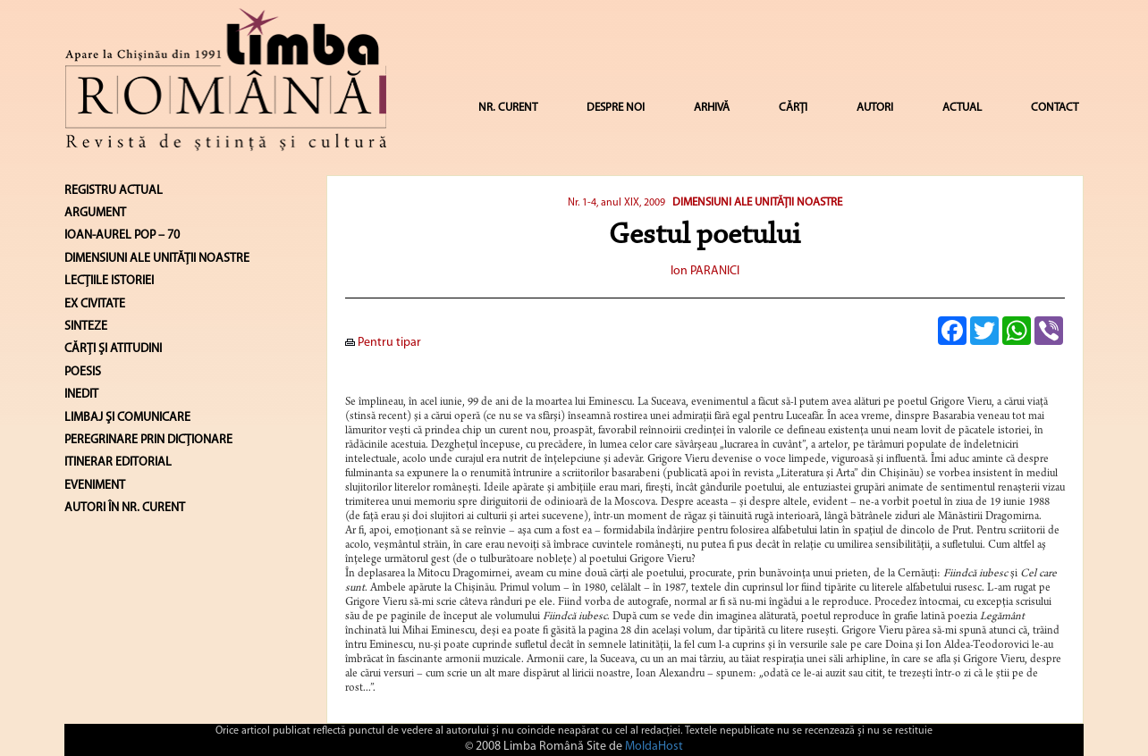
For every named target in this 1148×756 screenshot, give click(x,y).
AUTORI (875, 107)
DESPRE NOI (616, 107)
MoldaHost (654, 746)
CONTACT (1054, 107)
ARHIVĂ (712, 107)
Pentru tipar (383, 342)
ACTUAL (962, 107)
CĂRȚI (793, 107)
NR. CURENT (507, 107)
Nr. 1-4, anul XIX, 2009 (616, 202)
